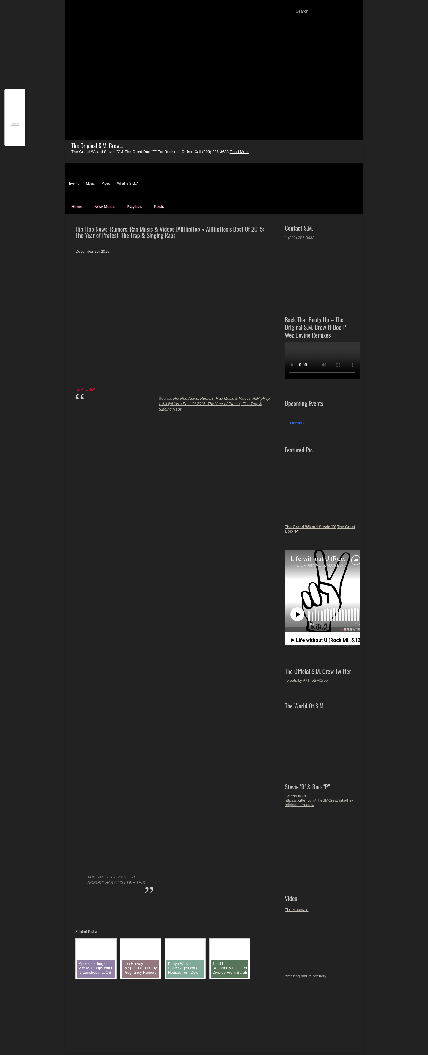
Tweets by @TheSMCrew (307, 680)
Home (76, 206)
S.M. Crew (86, 389)
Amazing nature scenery (305, 976)
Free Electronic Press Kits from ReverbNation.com (322, 646)
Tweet (15, 124)
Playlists (134, 206)
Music (90, 183)
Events (74, 183)
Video (106, 183)
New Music (104, 206)
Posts (159, 206)
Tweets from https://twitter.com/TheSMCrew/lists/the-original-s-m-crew (319, 800)
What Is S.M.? (127, 183)
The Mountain (297, 909)
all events (298, 423)
